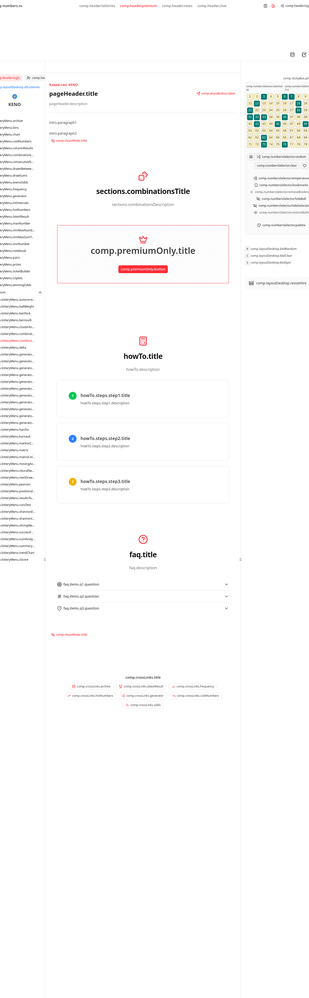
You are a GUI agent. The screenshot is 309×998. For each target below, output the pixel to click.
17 (291, 103)
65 (277, 138)
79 (305, 144)
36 (284, 117)
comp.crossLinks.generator (142, 696)
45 (277, 124)
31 (250, 117)
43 (264, 124)
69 (305, 138)
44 (271, 124)
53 (264, 131)
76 (284, 144)
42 (257, 124)
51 (250, 131)
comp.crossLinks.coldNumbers (195, 696)
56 (284, 131)
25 (277, 110)
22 (257, 110)
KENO (14, 104)
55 (277, 131)
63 (264, 138)
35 (277, 117)
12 (257, 103)
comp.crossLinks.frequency (193, 686)
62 (257, 138)
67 (291, 138)
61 (250, 138)
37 (291, 117)
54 (271, 131)
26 (284, 110)
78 (298, 144)
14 (271, 103)
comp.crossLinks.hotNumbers (90, 696)
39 (305, 117)
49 (305, 124)
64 (271, 138)
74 (271, 144)
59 (305, 131)
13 (264, 103)
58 (298, 131)
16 (284, 103)
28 (298, 110)
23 (264, 110)
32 (257, 117)
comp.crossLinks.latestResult (141, 686)
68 (298, 138)
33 (264, 117)
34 (271, 117)
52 (257, 131)
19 (305, 103)
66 (284, 138)
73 (264, 144)
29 (305, 110)
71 (250, 144)
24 (271, 110)
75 (277, 144)
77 (291, 144)
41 (250, 124)
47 (291, 124)
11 (250, 103)
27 (291, 110)
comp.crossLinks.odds (143, 705)
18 (298, 103)
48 (298, 124)
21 (250, 110)
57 (291, 131)
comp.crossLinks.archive (91, 686)
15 (277, 103)
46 (284, 124)
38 (298, 117)
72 (257, 144)
